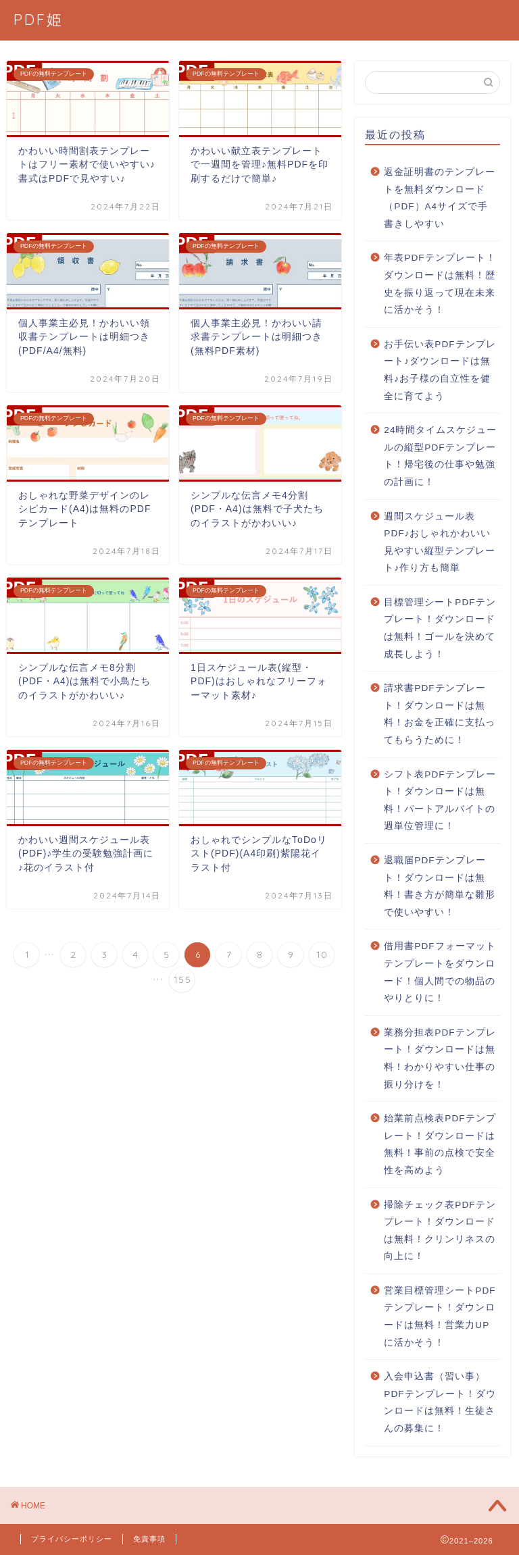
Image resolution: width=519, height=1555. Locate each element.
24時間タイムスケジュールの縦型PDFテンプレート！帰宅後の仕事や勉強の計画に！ (440, 456)
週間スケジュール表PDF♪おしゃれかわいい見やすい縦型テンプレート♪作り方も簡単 (439, 542)
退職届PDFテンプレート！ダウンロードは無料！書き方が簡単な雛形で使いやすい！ (439, 886)
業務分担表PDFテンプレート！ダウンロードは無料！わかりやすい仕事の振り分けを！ (439, 1058)
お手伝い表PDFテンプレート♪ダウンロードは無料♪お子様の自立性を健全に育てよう (439, 370)
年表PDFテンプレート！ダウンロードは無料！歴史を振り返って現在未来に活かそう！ (439, 284)
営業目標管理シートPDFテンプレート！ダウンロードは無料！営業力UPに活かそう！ (439, 1316)
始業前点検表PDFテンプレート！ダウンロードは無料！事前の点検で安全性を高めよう (439, 1144)
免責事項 (149, 1539)
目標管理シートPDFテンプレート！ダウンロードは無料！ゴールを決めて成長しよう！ (439, 628)
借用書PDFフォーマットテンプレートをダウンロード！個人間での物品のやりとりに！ (439, 972)
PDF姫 (39, 19)
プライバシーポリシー (71, 1539)
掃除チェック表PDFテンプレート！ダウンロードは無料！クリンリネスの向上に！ (439, 1231)
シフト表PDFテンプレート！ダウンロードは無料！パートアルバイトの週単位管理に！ (439, 800)
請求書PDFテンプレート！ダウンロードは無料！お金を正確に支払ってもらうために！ (439, 714)
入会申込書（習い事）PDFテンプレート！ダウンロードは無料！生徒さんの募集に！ (439, 1402)
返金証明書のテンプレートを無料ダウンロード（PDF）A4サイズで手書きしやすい (439, 198)
